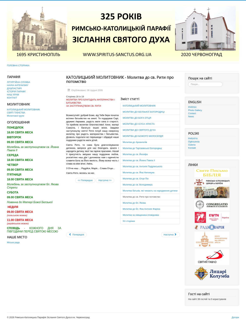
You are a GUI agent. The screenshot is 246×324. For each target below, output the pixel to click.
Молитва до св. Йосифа (135, 154)
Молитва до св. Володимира (137, 184)
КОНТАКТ (12, 97)
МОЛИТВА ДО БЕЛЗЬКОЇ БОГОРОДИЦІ (144, 111)
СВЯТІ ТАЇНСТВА (16, 112)
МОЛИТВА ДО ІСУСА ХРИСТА (139, 124)
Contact (192, 113)
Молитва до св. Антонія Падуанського (142, 166)
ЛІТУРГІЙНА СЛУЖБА (18, 82)
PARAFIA (193, 138)
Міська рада (13, 242)
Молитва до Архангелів (135, 142)
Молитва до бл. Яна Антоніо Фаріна (141, 209)
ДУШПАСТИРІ (14, 88)
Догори (235, 317)
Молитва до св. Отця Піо (136, 178)
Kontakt (192, 148)
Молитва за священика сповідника (141, 215)
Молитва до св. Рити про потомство (141, 196)
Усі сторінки (129, 221)
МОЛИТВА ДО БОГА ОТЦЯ (137, 118)
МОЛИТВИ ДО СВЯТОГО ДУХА (139, 130)
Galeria (191, 144)
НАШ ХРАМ (13, 94)
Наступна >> (105, 180)
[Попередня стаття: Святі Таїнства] (76, 234)
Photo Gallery (195, 110)
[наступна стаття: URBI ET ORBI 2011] (170, 234)
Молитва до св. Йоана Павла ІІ (139, 160)
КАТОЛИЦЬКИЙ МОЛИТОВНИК (23, 109)
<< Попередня (85, 180)
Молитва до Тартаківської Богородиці (142, 148)
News (191, 116)
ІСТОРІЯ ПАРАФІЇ (16, 91)
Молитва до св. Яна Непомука (138, 172)
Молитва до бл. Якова (134, 203)
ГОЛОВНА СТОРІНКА (18, 65)
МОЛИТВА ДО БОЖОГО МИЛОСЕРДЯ (143, 136)
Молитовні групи (15, 115)
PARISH (192, 107)
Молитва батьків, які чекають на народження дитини (150, 190)
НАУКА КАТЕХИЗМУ (17, 85)
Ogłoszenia (193, 141)
